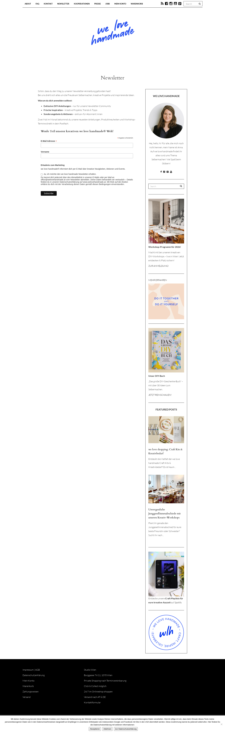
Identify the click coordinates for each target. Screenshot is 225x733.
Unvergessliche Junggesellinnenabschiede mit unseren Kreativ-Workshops (164, 513)
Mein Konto (120, 4)
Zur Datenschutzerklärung (126, 729)
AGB (37, 669)
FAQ (37, 4)
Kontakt (48, 4)
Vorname (45, 152)
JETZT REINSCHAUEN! (160, 394)
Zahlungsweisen (31, 691)
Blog (83, 63)
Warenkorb (137, 4)
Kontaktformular (92, 702)
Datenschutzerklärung (34, 675)
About (28, 4)
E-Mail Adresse (49, 141)
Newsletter (63, 4)
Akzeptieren (95, 729)
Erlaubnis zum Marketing (53, 165)
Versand (27, 697)
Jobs (107, 4)
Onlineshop (137, 63)
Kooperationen (82, 4)
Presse (97, 4)
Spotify (178, 602)
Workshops (107, 63)
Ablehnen (107, 729)
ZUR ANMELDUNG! (158, 265)
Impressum (28, 669)
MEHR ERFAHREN (157, 280)
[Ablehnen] (221, 724)
